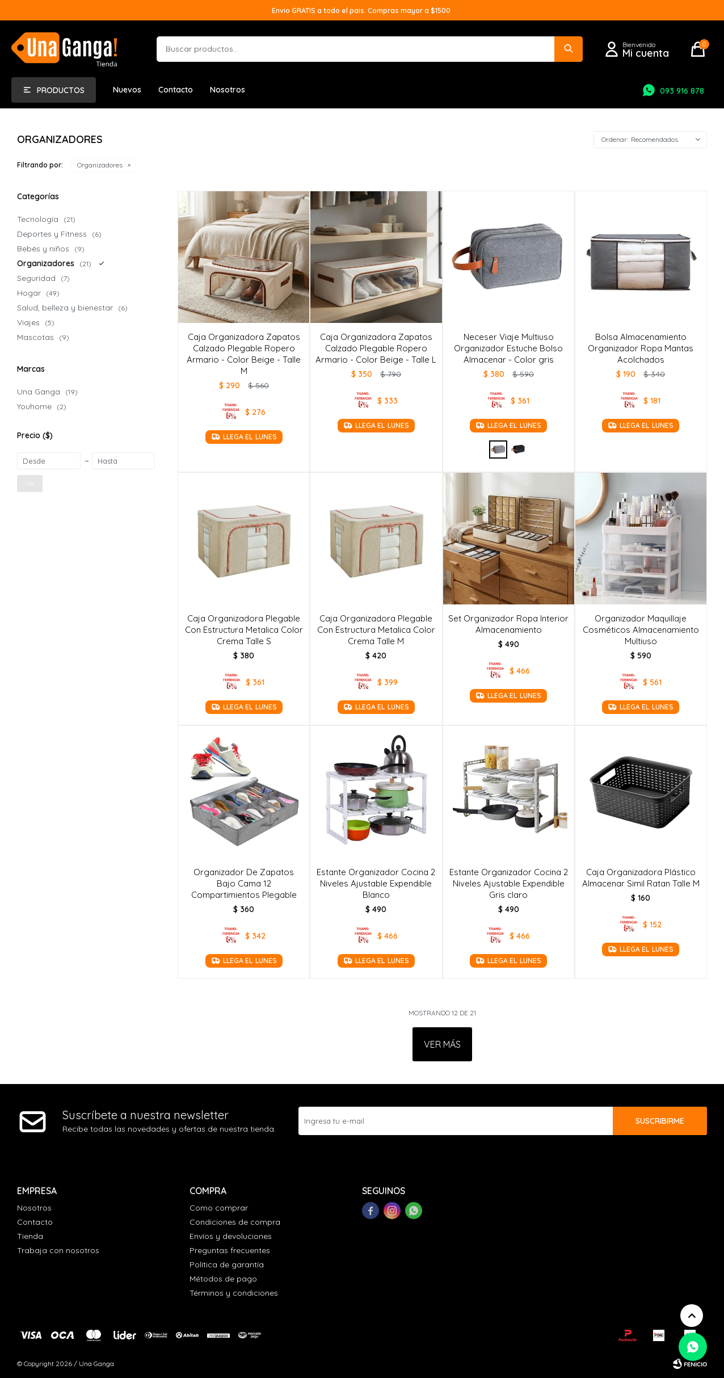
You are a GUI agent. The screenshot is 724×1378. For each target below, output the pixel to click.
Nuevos (127, 90)
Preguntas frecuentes (230, 1250)
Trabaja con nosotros (58, 1250)
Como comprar (219, 1208)
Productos (61, 90)
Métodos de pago (223, 1279)
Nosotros (227, 90)
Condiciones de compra (235, 1222)
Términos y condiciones (234, 1293)
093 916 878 (682, 91)
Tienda (30, 1236)
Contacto (175, 90)
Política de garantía (227, 1264)
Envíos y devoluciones (231, 1236)
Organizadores (100, 165)
